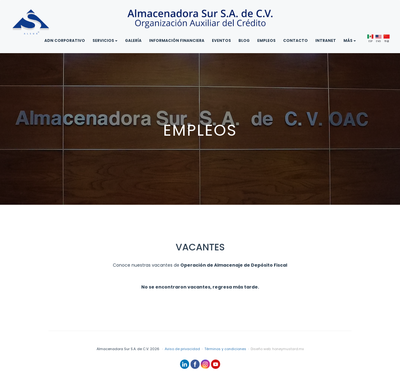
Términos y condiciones (225, 348)
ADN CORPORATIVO (64, 40)
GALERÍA (133, 40)
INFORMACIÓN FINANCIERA (176, 40)
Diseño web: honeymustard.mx (277, 348)
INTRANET (325, 40)
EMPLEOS (266, 40)
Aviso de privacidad (182, 348)
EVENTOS (221, 40)
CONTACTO (295, 40)
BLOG (244, 40)
